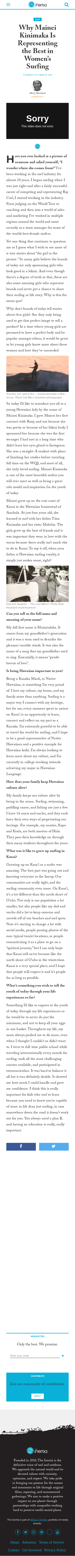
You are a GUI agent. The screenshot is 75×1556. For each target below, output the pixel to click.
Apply (37, 1396)
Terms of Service (51, 1542)
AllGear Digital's (39, 1519)
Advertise (29, 1542)
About (14, 1542)
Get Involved (32, 1550)
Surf (37, 19)
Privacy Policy (55, 1550)
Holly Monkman (38, 93)
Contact (14, 1550)
